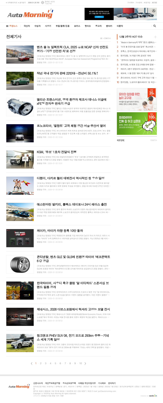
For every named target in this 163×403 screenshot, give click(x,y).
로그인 (154, 2)
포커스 (77, 25)
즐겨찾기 (22, 2)
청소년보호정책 (69, 383)
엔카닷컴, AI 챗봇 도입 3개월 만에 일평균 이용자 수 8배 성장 (139, 64)
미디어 (120, 140)
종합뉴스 (13, 25)
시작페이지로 (12, 2)
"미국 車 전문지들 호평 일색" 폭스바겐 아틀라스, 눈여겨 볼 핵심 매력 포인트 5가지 (139, 47)
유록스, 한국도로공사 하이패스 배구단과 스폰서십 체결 (139, 51)
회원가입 (147, 2)
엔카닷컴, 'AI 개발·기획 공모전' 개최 (136, 55)
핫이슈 (88, 25)
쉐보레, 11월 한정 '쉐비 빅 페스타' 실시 (137, 73)
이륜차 (120, 25)
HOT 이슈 (130, 36)
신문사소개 (38, 383)
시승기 (48, 25)
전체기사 (107, 38)
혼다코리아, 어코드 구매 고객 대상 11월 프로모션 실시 (139, 78)
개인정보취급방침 (52, 383)
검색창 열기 (154, 26)
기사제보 (130, 2)
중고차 (98, 25)
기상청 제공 (48, 4)
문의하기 (112, 383)
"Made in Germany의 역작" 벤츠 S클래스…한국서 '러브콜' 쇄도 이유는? (139, 42)
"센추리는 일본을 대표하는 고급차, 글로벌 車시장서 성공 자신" (139, 60)
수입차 (37, 25)
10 (80, 363)
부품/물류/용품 (62, 25)
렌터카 (109, 25)
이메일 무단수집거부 (87, 383)
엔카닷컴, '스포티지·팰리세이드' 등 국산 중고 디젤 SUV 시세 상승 (139, 82)
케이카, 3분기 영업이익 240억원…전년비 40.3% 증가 (139, 69)
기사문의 (139, 2)
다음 (85, 363)
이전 (31, 363)
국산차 (27, 25)
